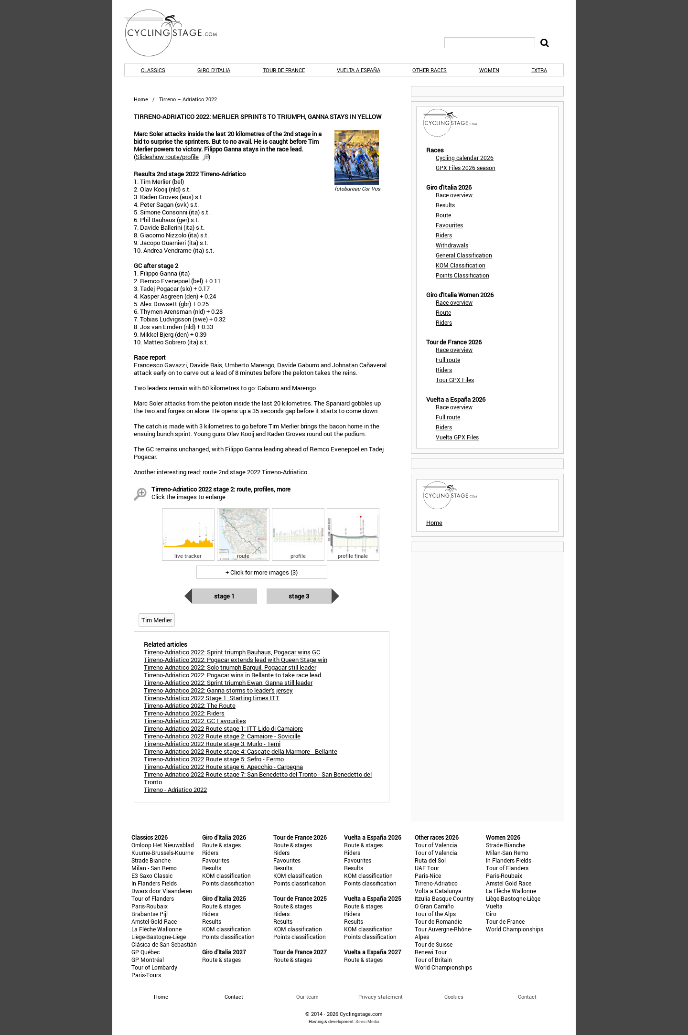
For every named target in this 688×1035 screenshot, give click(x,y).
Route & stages (221, 845)
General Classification (464, 255)
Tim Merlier (156, 620)
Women (489, 70)
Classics (153, 70)
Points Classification (462, 275)
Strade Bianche (151, 860)
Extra (539, 70)
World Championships (443, 967)
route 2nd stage (224, 472)
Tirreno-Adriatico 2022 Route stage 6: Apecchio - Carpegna (223, 766)
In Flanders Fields (154, 883)
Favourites (449, 225)
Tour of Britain (433, 959)
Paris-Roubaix (149, 906)
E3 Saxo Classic (151, 875)
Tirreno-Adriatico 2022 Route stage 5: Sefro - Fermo (214, 759)
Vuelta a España (358, 70)
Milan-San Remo (507, 852)
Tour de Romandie (438, 921)
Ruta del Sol (430, 860)
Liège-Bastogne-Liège (158, 936)
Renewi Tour (431, 952)
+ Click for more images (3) (262, 572)
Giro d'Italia (213, 70)
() (172, 156)
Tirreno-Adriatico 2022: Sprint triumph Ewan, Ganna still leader (228, 682)
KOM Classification (460, 265)
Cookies (453, 996)
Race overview (454, 195)
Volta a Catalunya (438, 891)
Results (445, 205)
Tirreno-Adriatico (436, 883)
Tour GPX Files (455, 380)
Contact (527, 996)
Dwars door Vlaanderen (161, 891)
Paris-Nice (428, 875)
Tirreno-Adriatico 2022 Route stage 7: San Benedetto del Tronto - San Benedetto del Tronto (258, 778)
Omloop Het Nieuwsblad (162, 845)
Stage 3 (299, 596)
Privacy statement (380, 996)
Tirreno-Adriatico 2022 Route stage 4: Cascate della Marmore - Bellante (240, 751)
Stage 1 (224, 596)
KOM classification (226, 875)
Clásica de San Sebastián (164, 944)
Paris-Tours (146, 975)
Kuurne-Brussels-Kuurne (162, 852)
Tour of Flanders (152, 898)
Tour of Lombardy (154, 967)
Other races (429, 70)
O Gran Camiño (434, 906)
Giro (491, 914)
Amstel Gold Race (154, 921)
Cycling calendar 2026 (465, 157)
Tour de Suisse (433, 944)
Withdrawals (452, 245)
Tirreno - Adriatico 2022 (175, 789)
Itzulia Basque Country (444, 898)
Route (443, 215)
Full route (448, 359)
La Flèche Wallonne (156, 929)
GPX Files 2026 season (465, 167)
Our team (307, 996)
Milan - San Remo (154, 868)
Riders (444, 235)
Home (141, 99)
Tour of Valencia (436, 845)
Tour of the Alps (435, 914)
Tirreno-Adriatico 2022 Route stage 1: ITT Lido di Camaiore (223, 728)
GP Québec (145, 952)
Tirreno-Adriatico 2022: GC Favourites (195, 720)
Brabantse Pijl (149, 914)
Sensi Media (367, 1021)
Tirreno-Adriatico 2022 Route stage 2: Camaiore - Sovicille (222, 736)
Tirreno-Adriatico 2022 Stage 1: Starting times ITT (212, 698)
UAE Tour (427, 868)
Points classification (228, 883)
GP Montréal (147, 959)
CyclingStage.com (176, 33)
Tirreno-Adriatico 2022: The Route (190, 705)
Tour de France (284, 70)
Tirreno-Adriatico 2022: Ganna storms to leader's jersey (218, 690)
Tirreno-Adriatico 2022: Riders (184, 713)
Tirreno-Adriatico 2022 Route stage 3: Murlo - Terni (212, 743)
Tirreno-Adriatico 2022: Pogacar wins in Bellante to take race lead (232, 675)
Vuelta (494, 906)
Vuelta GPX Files (457, 437)
